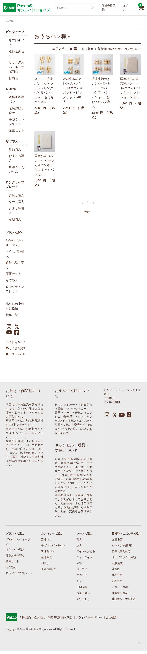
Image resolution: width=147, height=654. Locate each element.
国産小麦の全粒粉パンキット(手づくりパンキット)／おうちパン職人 (130, 88)
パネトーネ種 (120, 586)
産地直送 (46, 557)
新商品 (13, 78)
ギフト (80, 581)
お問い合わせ (15, 354)
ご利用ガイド (15, 342)
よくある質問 (16, 348)
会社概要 (111, 617)
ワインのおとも (85, 551)
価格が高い (133, 48)
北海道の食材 (120, 592)
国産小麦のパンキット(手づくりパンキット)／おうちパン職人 (44, 165)
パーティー (83, 569)
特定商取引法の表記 (60, 617)
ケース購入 (16, 201)
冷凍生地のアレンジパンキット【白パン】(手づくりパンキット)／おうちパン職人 (101, 92)
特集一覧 (12, 315)
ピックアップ (15, 32)
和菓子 (45, 563)
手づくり (81, 575)
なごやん (12, 141)
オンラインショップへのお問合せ (122, 392)
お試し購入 (16, 195)
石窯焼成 (117, 563)
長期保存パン (49, 569)
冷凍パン (46, 539)
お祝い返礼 (83, 592)
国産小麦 (117, 539)
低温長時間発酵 (121, 551)
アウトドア (83, 598)
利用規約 (25, 617)
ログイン (126, 7)
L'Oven (11, 88)
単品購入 (15, 149)
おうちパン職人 (53, 36)
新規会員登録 (108, 7)
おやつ (80, 563)
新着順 (103, 48)
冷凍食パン (48, 551)
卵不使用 (117, 575)
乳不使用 (117, 581)
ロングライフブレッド (19, 573)
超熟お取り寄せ (15, 555)
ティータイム (84, 557)
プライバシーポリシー (89, 617)
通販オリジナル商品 (124, 598)
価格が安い (116, 48)
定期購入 (15, 219)
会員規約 (39, 617)
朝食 (79, 539)
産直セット (16, 130)
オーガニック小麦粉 (124, 557)
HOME (10, 20)
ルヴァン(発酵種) (122, 545)
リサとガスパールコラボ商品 (16, 67)
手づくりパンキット (53, 545)
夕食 (79, 545)
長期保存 (81, 586)
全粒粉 (116, 569)
